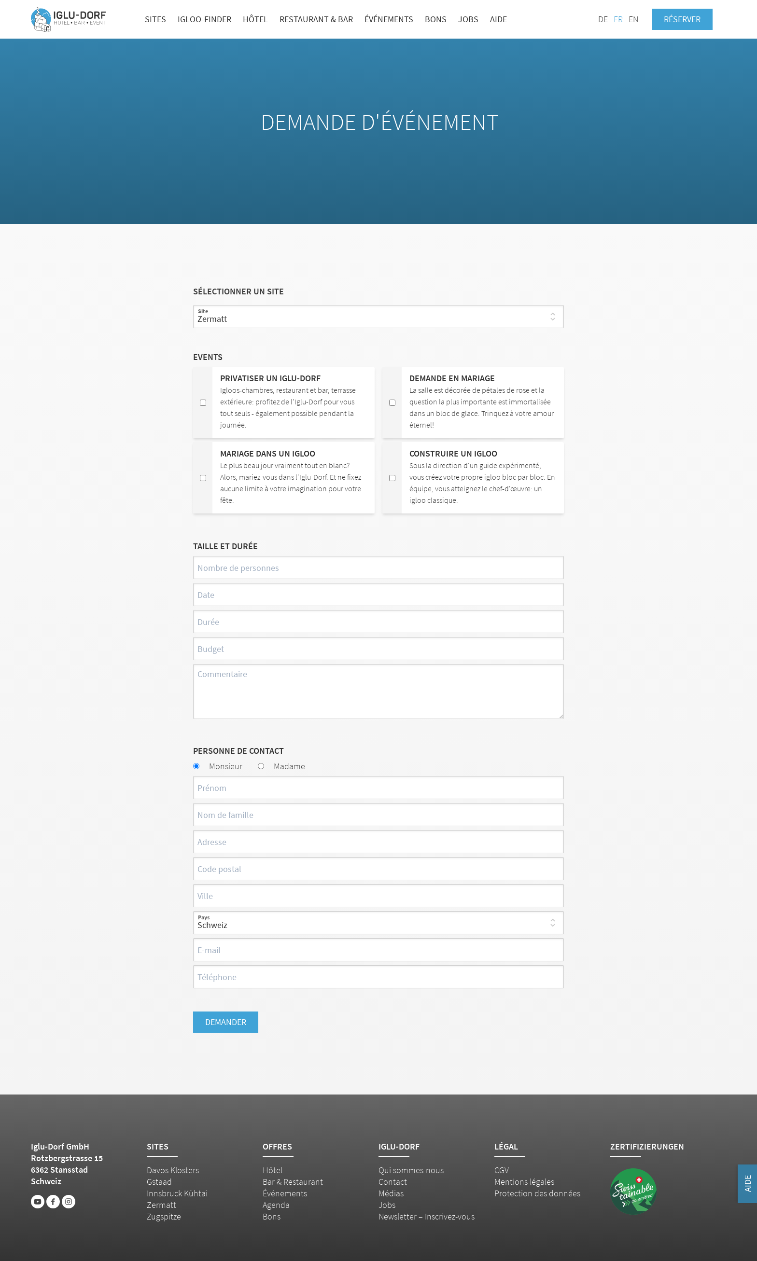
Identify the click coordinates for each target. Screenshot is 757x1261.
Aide (498, 19)
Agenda (276, 1204)
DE (603, 19)
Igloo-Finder (204, 19)
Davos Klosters (173, 1170)
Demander (225, 1021)
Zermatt (161, 1204)
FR (618, 19)
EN (633, 19)
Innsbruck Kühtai (177, 1193)
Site (203, 311)
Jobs (468, 19)
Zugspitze (164, 1216)
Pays (204, 917)
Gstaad (159, 1181)
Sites (155, 19)
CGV (501, 1170)
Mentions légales (524, 1181)
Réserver (682, 19)
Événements (388, 19)
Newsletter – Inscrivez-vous (426, 1216)
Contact (392, 1181)
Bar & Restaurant (293, 1181)
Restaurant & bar (316, 19)
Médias (391, 1193)
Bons (436, 19)
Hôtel (255, 19)
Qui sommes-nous (411, 1170)
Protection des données (537, 1193)
